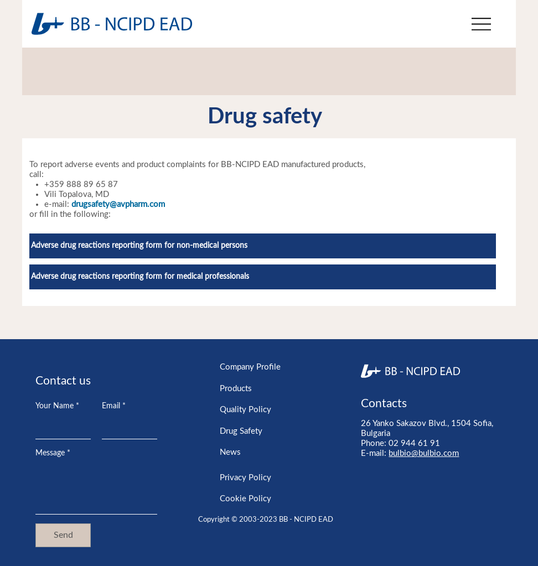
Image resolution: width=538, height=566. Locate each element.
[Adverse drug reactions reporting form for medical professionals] (262, 276)
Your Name (57, 406)
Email (114, 406)
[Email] (126, 428)
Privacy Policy (245, 478)
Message (52, 453)
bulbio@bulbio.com (424, 453)
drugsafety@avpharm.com (118, 204)
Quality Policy (245, 410)
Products (236, 389)
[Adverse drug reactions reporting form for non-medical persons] (262, 245)
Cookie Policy (245, 499)
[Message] (96, 489)
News (230, 452)
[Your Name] (59, 428)
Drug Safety (241, 431)
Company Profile (250, 367)
